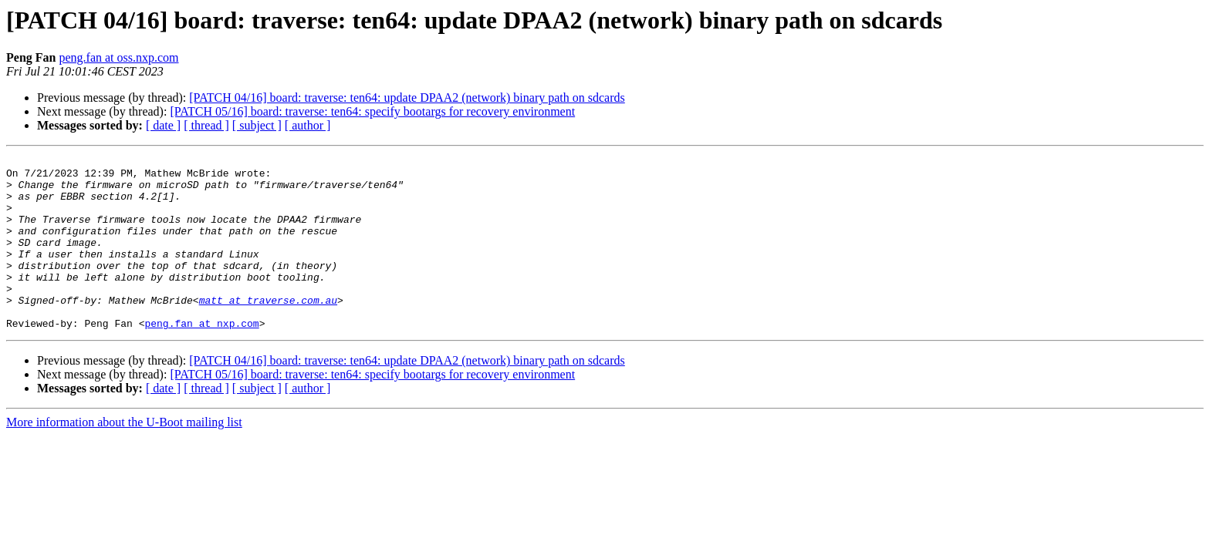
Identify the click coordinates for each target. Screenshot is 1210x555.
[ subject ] (257, 125)
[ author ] (308, 125)
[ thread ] (206, 125)
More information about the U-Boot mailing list (124, 456)
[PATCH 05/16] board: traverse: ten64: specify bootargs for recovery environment (372, 111)
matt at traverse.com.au (268, 330)
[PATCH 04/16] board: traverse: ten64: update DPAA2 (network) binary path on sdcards (407, 97)
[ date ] (163, 125)
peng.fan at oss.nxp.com (118, 57)
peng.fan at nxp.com (201, 358)
